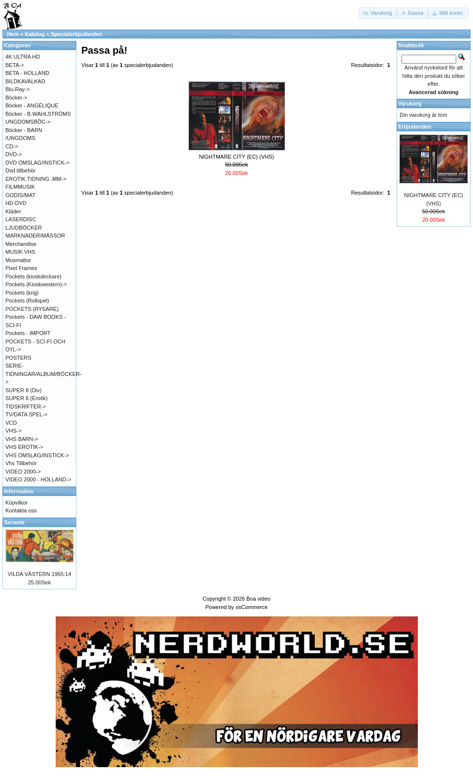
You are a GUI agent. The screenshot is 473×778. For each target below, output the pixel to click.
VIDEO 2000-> (23, 471)
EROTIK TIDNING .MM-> (36, 179)
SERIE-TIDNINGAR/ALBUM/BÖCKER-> (43, 374)
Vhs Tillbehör (21, 463)
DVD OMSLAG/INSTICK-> (37, 163)
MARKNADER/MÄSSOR (35, 235)
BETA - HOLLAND (27, 73)
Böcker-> (16, 98)
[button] (378, 13)
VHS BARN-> (21, 439)
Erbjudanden (414, 127)
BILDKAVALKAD (25, 81)
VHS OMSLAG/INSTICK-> (37, 455)
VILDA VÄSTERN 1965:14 (39, 574)
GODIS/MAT (20, 195)
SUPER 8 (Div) (23, 390)
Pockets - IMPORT (27, 333)
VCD (11, 423)
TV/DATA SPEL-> (26, 414)
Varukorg (410, 103)
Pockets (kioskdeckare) (33, 276)
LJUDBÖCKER (23, 228)
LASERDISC (20, 219)
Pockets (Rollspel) (27, 301)
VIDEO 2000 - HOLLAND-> (38, 479)
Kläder (13, 211)
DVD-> (13, 154)
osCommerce (252, 607)
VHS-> (13, 431)
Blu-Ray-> (17, 89)
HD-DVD (16, 203)
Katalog (34, 34)
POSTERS (18, 358)
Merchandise (20, 244)
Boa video (258, 599)
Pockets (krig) (21, 293)
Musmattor (18, 260)
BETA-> (14, 65)
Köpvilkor (16, 503)
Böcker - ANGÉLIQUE (32, 105)
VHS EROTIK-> (24, 447)
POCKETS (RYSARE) (32, 309)
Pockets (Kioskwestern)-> (36, 284)
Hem (13, 34)
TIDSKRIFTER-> (25, 406)
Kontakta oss (21, 510)
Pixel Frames (21, 268)
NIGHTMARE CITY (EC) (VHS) (236, 157)
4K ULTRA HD (22, 57)
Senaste (14, 522)
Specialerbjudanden (76, 34)
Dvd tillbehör (20, 170)
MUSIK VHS (20, 252)
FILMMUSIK (20, 187)
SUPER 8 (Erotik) (26, 398)
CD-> (11, 146)
